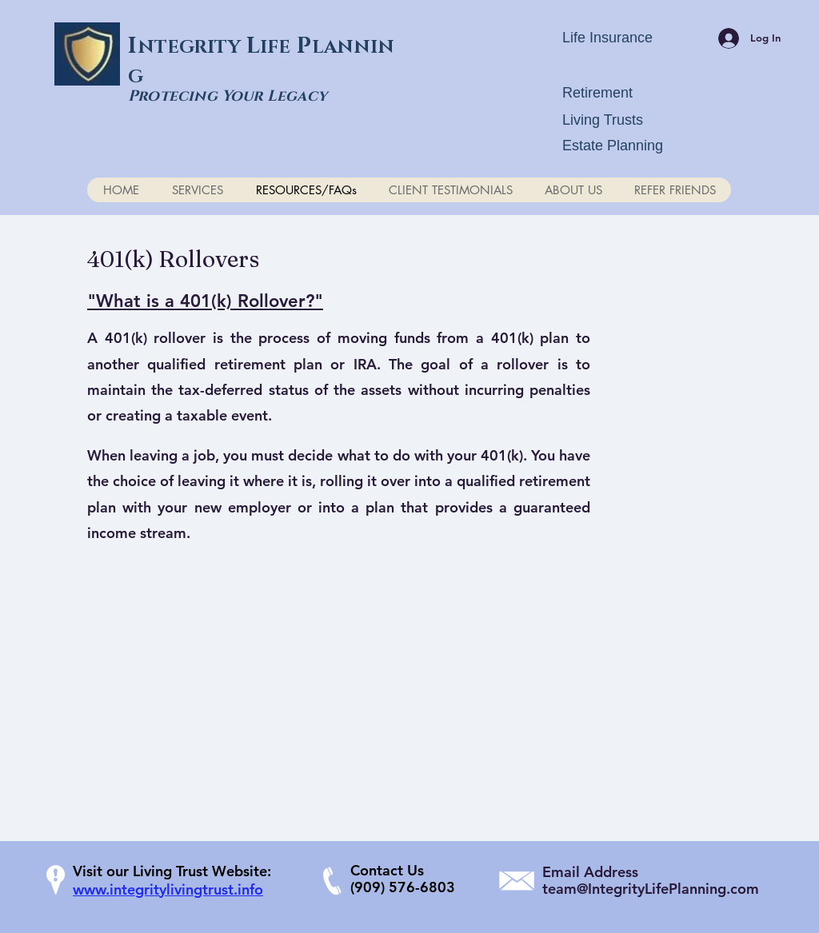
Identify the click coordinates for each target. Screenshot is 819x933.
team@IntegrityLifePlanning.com (650, 888)
